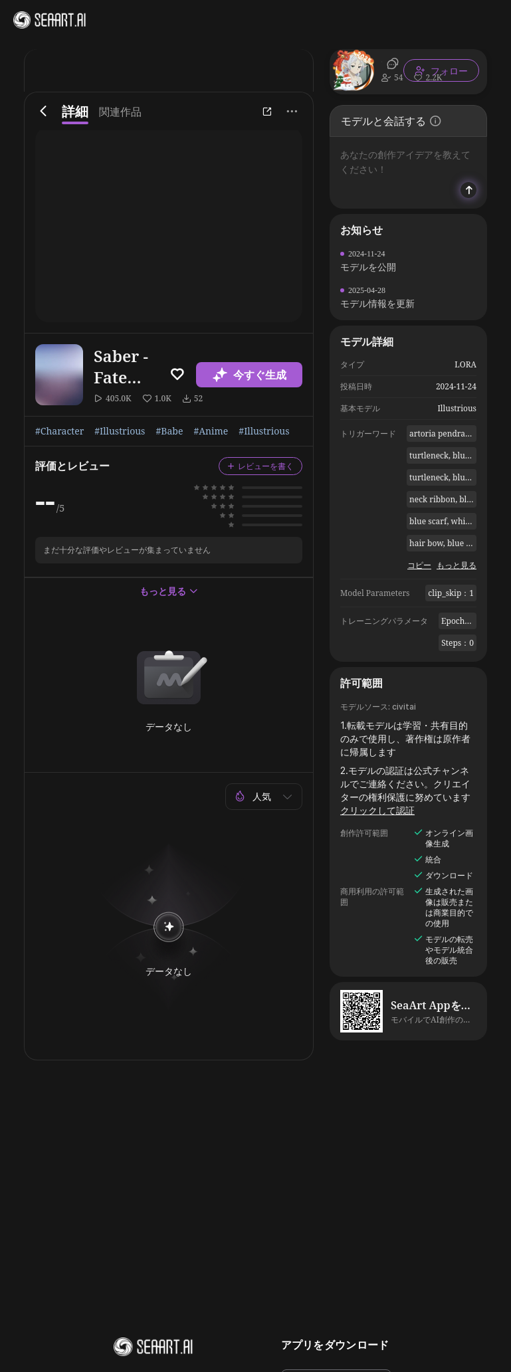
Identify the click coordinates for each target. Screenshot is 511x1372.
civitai (404, 707)
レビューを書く (260, 466)
